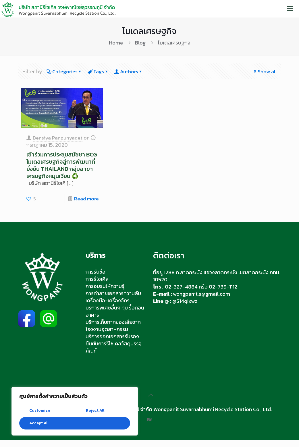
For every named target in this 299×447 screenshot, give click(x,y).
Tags (100, 71)
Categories (65, 71)
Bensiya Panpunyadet (58, 137)
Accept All (39, 423)
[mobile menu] (290, 8)
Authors (131, 71)
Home (116, 43)
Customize (39, 410)
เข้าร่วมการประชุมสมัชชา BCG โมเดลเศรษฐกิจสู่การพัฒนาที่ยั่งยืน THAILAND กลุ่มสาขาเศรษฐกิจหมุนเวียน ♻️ (61, 168)
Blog (140, 43)
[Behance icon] (149, 426)
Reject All (95, 410)
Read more (86, 205)
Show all (264, 71)
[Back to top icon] (150, 402)
